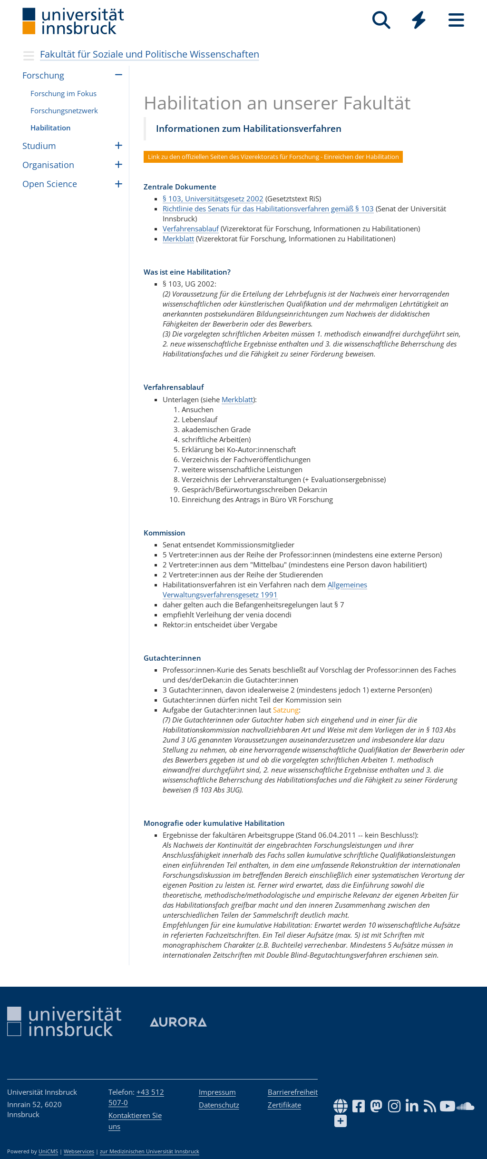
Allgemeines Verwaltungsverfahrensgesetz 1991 (265, 589)
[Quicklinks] (419, 20)
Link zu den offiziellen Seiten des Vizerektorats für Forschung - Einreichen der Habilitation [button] (273, 156)
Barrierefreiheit (293, 1092)
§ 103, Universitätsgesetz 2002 (213, 198)
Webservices (79, 1151)
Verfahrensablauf (191, 228)
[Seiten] (456, 20)
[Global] (418, 21)
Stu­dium (39, 145)
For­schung (43, 75)
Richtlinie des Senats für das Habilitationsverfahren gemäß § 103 (268, 208)
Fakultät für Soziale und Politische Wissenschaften (149, 54)
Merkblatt (178, 238)
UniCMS (48, 1151)
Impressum (217, 1092)
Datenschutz (219, 1104)
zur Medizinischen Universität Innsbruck (149, 1151)
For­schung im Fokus (63, 93)
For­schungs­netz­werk (64, 110)
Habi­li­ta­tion (50, 127)
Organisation (48, 164)
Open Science (49, 183)
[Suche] (381, 20)
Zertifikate (284, 1104)
